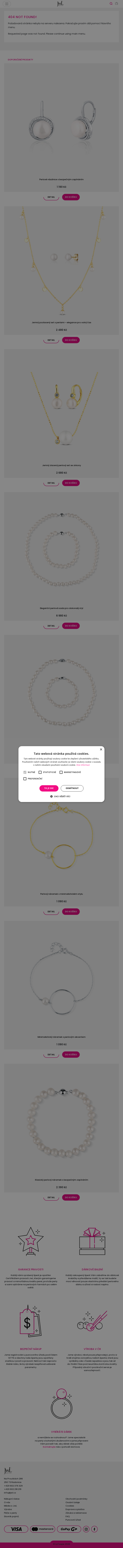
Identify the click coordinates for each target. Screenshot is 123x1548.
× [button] (101, 749)
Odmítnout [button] (72, 788)
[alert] (61, 774)
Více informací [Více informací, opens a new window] (83, 765)
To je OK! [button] (49, 788)
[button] (61, 796)
